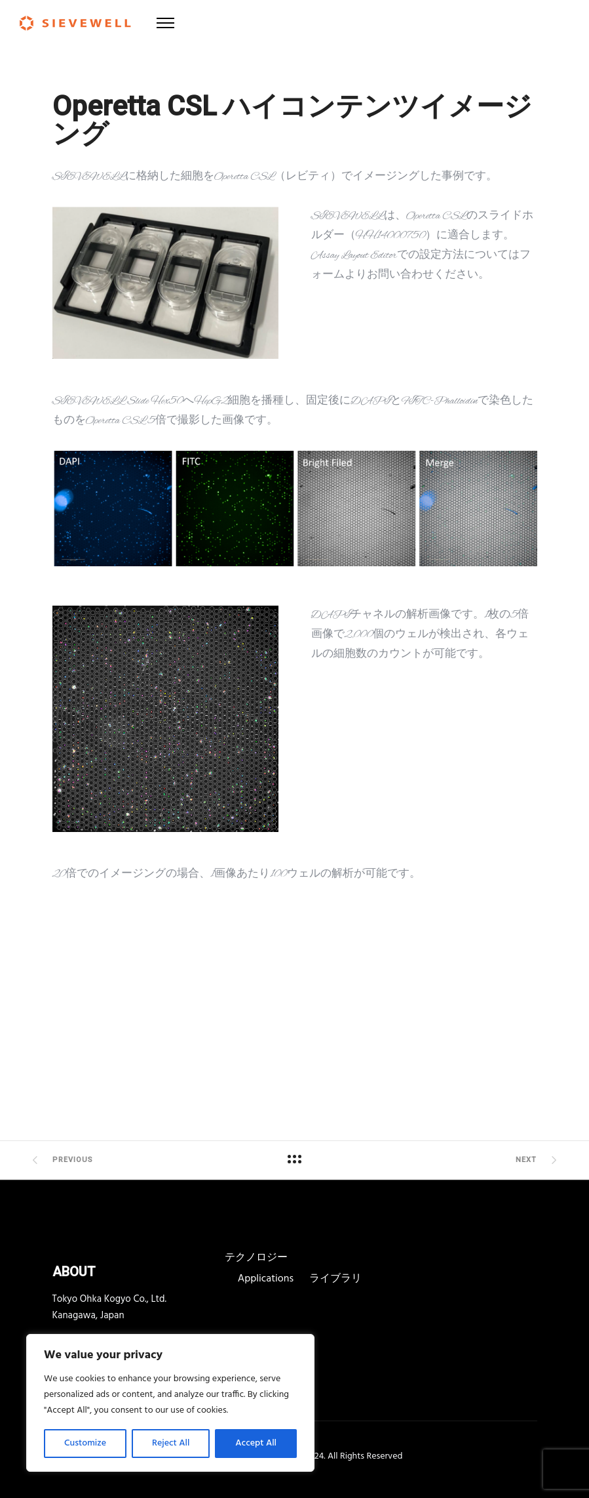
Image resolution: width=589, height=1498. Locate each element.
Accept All (255, 1443)
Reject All (170, 1443)
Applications (266, 1278)
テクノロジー (256, 1257)
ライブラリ (335, 1278)
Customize (85, 1443)
